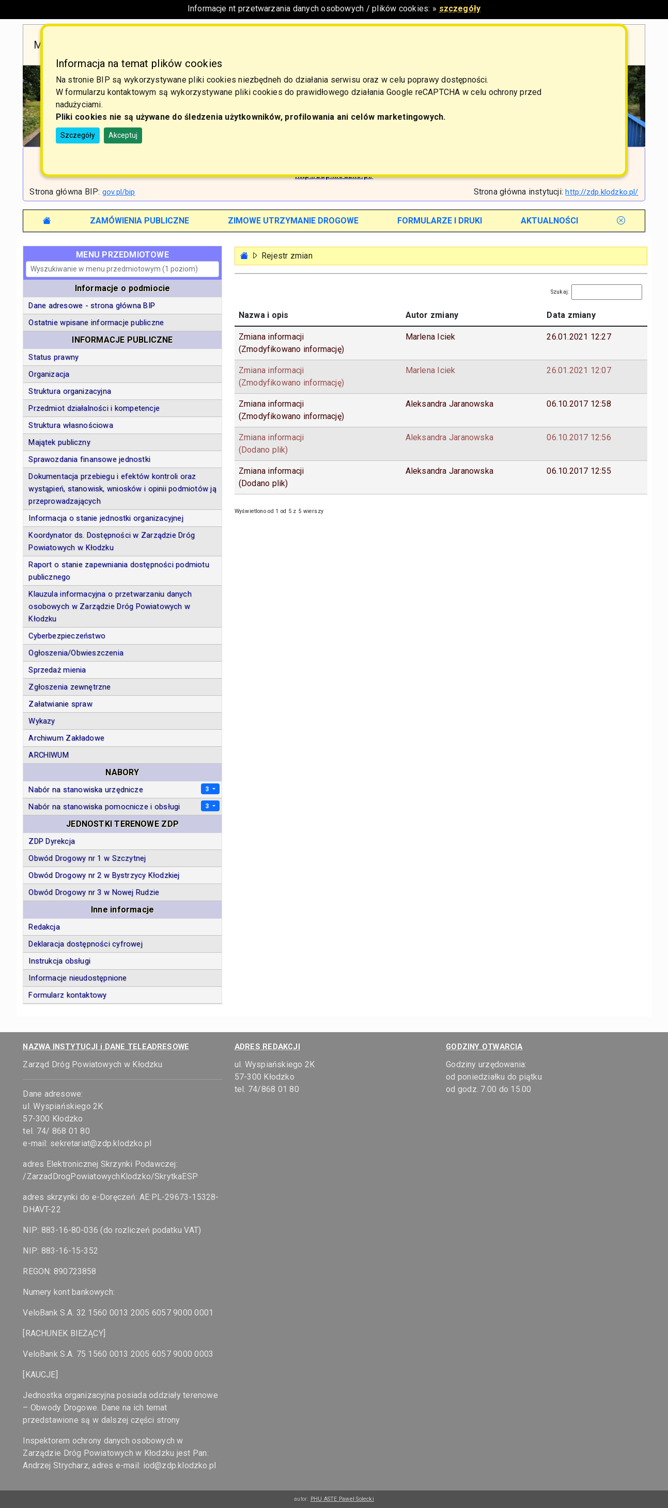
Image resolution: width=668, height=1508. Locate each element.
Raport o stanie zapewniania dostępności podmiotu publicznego (118, 571)
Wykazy (41, 721)
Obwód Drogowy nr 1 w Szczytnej (87, 858)
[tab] (139, 221)
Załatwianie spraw (60, 704)
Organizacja (48, 374)
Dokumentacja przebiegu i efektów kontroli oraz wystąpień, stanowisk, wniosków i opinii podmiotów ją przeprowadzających (122, 489)
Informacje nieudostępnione (77, 978)
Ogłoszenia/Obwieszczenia (75, 652)
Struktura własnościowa (70, 425)
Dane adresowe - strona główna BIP (91, 305)
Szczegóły (77, 135)
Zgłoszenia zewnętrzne (69, 687)
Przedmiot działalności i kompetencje (94, 408)
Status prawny (53, 357)
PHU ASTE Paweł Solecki (342, 1499)
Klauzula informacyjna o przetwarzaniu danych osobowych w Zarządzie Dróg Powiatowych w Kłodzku (109, 606)
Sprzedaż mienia (57, 670)
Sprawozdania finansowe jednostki (89, 459)
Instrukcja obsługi (59, 961)
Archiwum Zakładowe (66, 738)
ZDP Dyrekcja (51, 841)
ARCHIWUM (48, 755)
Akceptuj (122, 135)
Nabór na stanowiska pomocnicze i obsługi (104, 806)
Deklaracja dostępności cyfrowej (85, 944)
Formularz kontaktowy (67, 995)
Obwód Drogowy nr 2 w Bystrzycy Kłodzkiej (103, 875)
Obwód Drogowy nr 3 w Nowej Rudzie (93, 892)
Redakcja (44, 927)
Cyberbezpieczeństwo (66, 635)
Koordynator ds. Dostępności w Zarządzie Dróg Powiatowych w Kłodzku (111, 541)
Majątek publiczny (59, 442)
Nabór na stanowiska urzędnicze (85, 789)
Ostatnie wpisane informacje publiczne (96, 322)
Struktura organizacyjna (69, 391)
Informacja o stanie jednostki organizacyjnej (105, 518)
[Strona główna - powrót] (244, 256)
